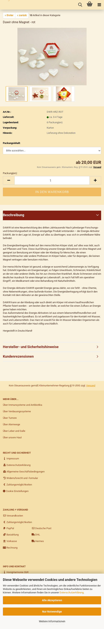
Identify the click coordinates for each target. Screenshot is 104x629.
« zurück (22, 15)
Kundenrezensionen (18, 356)
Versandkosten (13, 515)
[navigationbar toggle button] (99, 5)
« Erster (9, 15)
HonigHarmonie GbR (16, 572)
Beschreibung (13, 215)
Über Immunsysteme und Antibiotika (22, 404)
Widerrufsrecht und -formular (20, 478)
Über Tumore (10, 417)
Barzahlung (11, 534)
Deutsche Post (41, 528)
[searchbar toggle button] (80, 5)
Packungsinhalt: (11, 143)
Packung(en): (10, 173)
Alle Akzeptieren (52, 600)
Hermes (38, 541)
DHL (36, 534)
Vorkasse (10, 541)
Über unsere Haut (12, 437)
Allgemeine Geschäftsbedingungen (24, 471)
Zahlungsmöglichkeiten (17, 484)
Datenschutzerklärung (72, 592)
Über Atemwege (11, 424)
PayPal (8, 528)
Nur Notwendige (52, 611)
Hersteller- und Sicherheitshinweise (31, 347)
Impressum (11, 458)
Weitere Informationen (52, 621)
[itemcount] (52, 180)
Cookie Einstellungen (16, 491)
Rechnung (10, 547)
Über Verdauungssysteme (17, 411)
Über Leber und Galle (14, 430)
